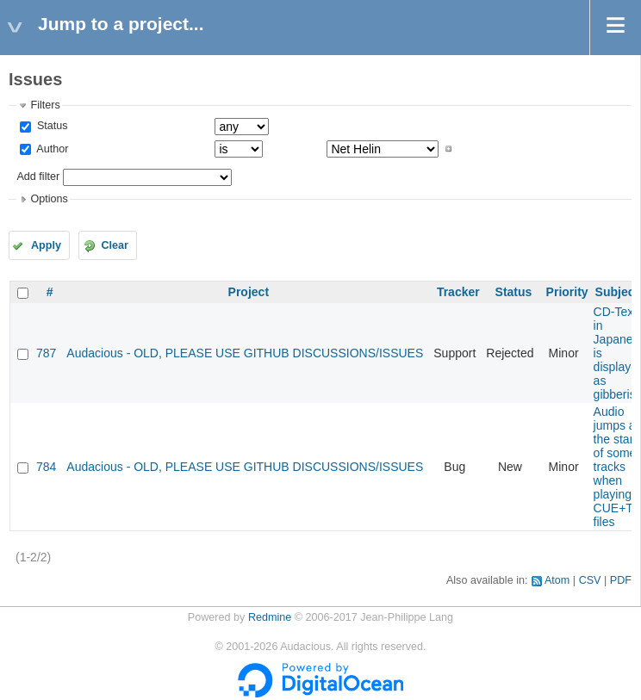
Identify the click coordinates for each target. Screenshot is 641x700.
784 (46, 467)
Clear (114, 245)
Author (51, 149)
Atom (557, 580)
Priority (567, 292)
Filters (44, 105)
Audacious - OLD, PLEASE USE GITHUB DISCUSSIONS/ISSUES (244, 353)
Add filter (37, 176)
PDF (621, 580)
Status (50, 126)
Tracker (458, 292)
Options (48, 199)
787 (46, 353)
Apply (46, 245)
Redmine (269, 617)
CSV (590, 580)
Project (248, 292)
